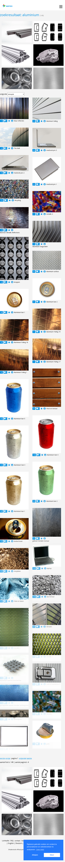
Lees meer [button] (40, 849)
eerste (2, 758)
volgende (22, 758)
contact (17, 841)
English (11, 843)
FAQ (11, 841)
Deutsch (18, 843)
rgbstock (7, 6)
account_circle (12, 121)
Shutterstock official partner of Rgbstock (20, 849)
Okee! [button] (52, 855)
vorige (7, 758)
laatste (29, 758)
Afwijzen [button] (35, 855)
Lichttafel (5, 841)
